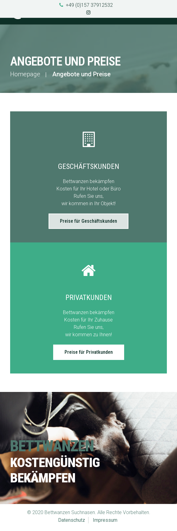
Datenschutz (71, 520)
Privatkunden (88, 297)
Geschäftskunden (88, 166)
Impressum (105, 520)
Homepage (25, 74)
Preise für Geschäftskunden (88, 221)
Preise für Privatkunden (89, 352)
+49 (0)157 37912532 (89, 5)
